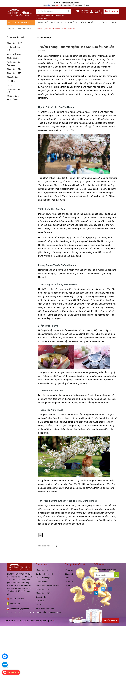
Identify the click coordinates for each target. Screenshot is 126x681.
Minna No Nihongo (14, 54)
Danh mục (42, 564)
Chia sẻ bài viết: (44, 546)
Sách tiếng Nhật (40, 15)
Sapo (54, 621)
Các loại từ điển (13, 58)
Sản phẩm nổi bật (75, 564)
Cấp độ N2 (69, 574)
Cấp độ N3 (69, 578)
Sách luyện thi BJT (14, 73)
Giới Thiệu (11, 81)
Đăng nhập (98, 13)
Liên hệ (114, 22)
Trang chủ (42, 22)
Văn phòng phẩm (42, 18)
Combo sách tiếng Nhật (13, 48)
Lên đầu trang (110, 620)
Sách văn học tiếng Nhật (14, 90)
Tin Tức (9, 85)
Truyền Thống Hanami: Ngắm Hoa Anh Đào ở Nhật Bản (76, 46)
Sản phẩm (71, 22)
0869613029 (15, 604)
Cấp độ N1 (69, 570)
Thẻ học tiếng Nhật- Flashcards (14, 63)
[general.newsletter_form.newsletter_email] (106, 575)
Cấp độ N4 (69, 582)
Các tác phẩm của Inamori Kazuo (13, 97)
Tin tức (102, 22)
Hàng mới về (87, 22)
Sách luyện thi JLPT (14, 43)
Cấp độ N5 (69, 585)
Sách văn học (60, 15)
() (112, 11)
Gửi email (99, 564)
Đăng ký (97, 10)
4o (40, 535)
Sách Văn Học (12, 77)
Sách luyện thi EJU (14, 69)
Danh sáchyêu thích (85, 11)
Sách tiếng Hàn (50, 15)
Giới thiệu (56, 22)
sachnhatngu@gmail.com (19, 609)
